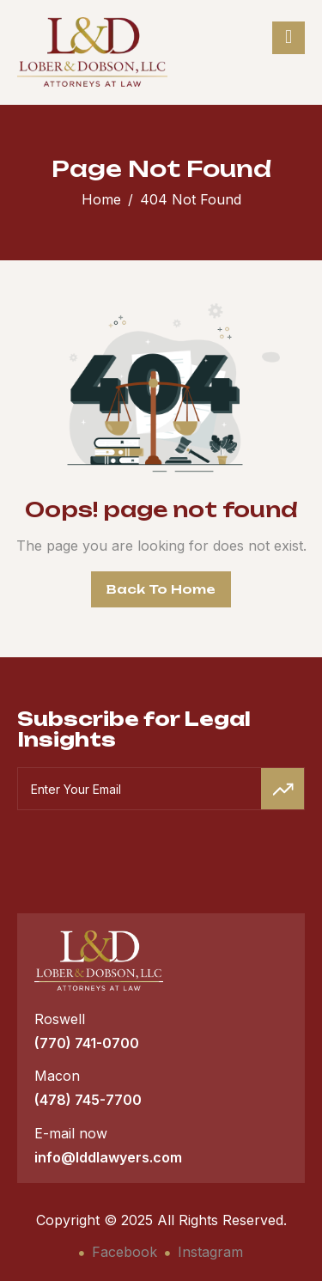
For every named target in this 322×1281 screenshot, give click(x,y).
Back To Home (161, 589)
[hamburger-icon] (288, 37)
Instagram (204, 1251)
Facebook (118, 1251)
